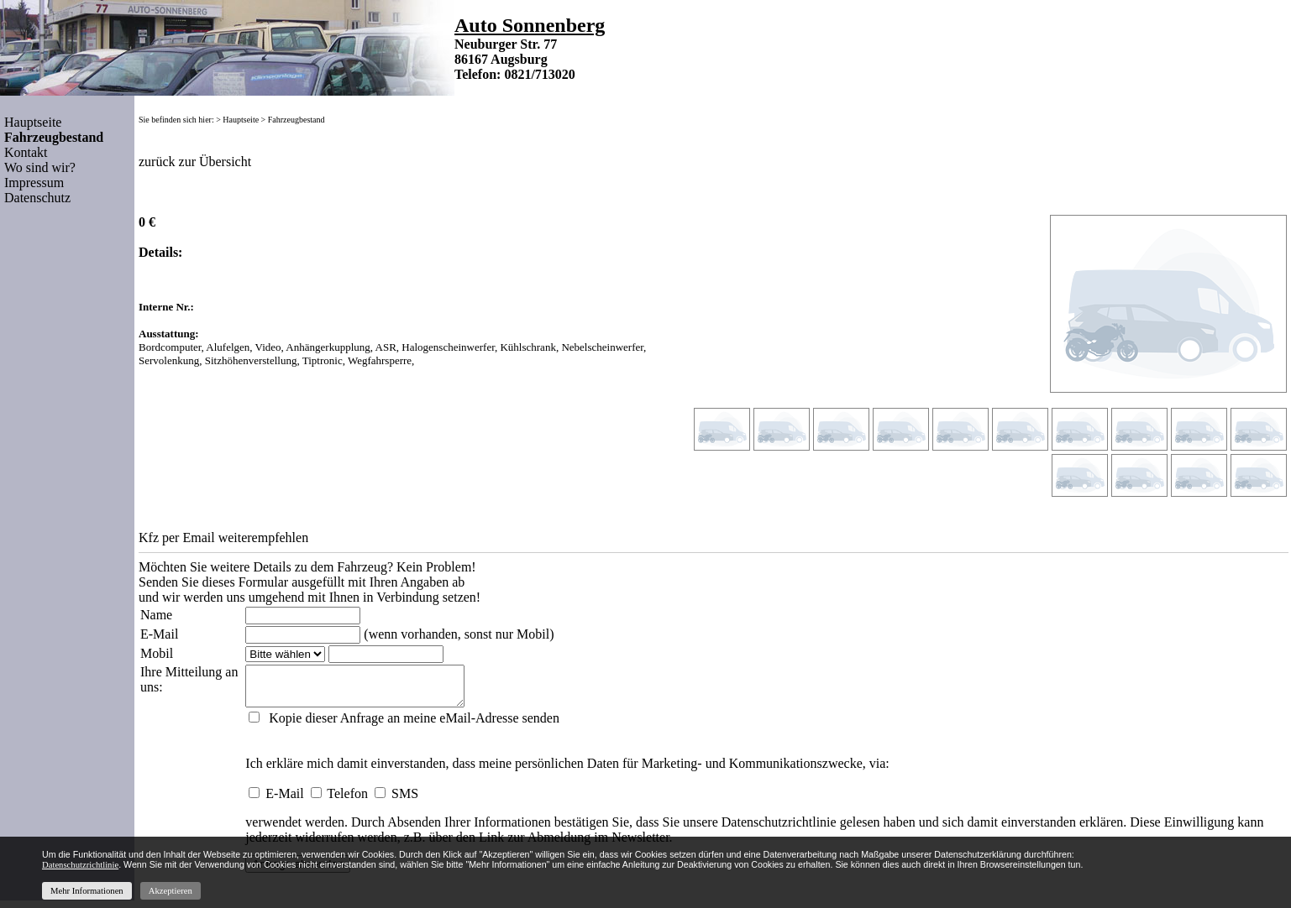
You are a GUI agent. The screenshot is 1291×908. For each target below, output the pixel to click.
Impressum (34, 182)
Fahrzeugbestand (296, 119)
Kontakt (26, 152)
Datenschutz (37, 197)
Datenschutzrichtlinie (778, 829)
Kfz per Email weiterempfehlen (223, 537)
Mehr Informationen (86, 890)
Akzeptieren (170, 890)
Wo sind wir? (40, 167)
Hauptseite (32, 122)
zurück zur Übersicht (195, 161)
